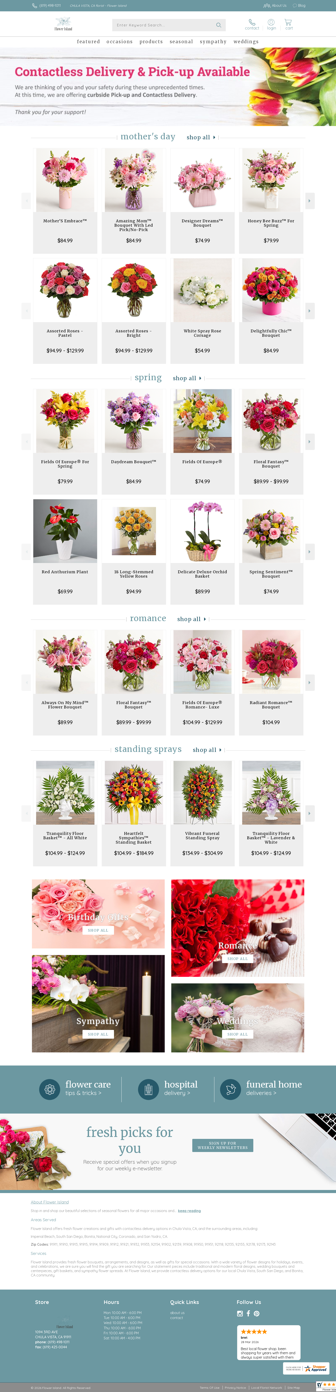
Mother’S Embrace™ (65, 220)
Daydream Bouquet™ (133, 461)
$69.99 (65, 591)
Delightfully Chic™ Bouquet (271, 333)
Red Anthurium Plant (65, 571)
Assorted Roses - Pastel (65, 333)
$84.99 (65, 240)
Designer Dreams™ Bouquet (202, 223)
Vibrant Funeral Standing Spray (202, 835)
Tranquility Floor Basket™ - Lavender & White (271, 838)
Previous (26, 201)
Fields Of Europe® (202, 461)
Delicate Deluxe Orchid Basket (202, 574)
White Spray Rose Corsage (202, 333)
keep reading (189, 1211)
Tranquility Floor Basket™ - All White (65, 835)
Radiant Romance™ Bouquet (271, 705)
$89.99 (202, 591)
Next (310, 201)
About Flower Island (50, 1202)
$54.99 (202, 350)
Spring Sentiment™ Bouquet (271, 574)
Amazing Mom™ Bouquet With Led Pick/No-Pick (133, 225)
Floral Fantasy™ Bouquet (271, 464)
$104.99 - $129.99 (202, 722)
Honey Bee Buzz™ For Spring (271, 223)
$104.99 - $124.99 (65, 853)
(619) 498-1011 (50, 5)
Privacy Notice (235, 1388)
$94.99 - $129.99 (65, 350)
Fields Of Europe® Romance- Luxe (202, 705)
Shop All (198, 137)
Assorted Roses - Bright (134, 333)
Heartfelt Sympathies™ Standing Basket (134, 838)
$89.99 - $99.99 (271, 481)
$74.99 (202, 240)
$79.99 (271, 240)
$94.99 (133, 591)
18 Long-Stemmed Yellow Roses (134, 574)
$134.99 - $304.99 (202, 853)
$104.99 (271, 722)
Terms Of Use (209, 1388)
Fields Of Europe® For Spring (65, 464)
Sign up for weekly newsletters (223, 1145)
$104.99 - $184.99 (134, 853)
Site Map (293, 1388)
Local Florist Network (266, 1388)
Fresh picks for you (129, 1148)
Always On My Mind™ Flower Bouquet (65, 705)
